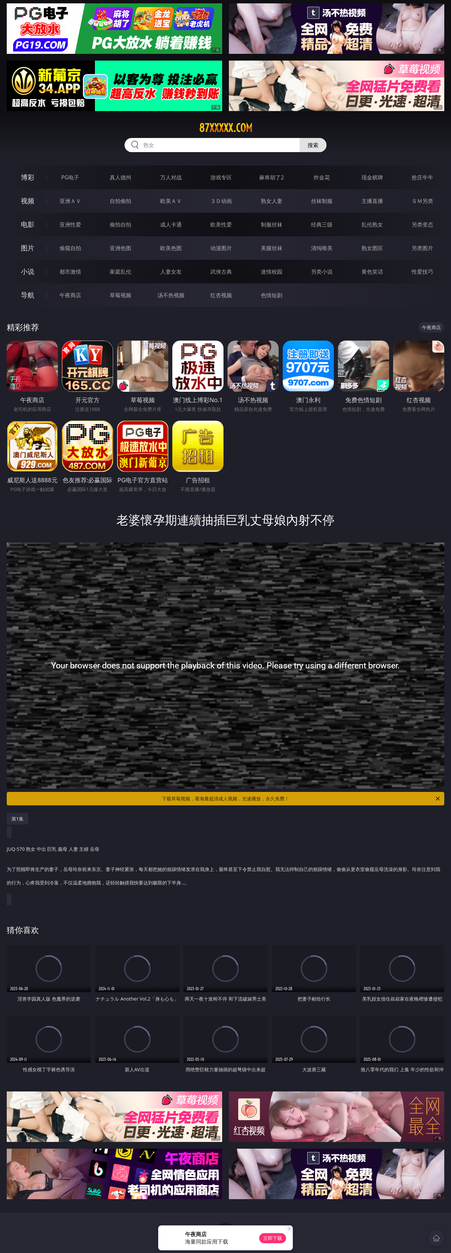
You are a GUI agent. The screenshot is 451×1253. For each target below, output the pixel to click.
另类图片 (422, 248)
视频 (27, 200)
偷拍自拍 (120, 224)
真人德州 (120, 177)
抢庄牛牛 (422, 177)
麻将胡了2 (271, 177)
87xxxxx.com (225, 128)
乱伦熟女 (372, 224)
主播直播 (372, 201)
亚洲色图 (120, 248)
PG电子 (70, 177)
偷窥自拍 (70, 248)
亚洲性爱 (70, 224)
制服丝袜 (271, 224)
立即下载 (272, 1238)
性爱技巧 (422, 271)
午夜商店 (70, 295)
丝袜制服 (322, 201)
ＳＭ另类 (422, 201)
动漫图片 (221, 248)
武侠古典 (221, 271)
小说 (27, 271)
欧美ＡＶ (171, 201)
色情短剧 (271, 295)
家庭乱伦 (120, 271)
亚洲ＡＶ (70, 201)
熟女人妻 (271, 201)
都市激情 (70, 271)
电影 (27, 224)
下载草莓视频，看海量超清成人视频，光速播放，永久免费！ (301, 799)
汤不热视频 (171, 295)
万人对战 (171, 177)
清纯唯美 (322, 248)
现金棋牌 (372, 177)
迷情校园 (271, 271)
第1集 (17, 818)
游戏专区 (221, 177)
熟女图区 (372, 248)
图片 (27, 247)
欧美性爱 (221, 224)
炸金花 (322, 177)
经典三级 (322, 224)
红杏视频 (221, 295)
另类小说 (322, 271)
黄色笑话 (372, 271)
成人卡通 (171, 224)
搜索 (313, 145)
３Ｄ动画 (221, 201)
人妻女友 (171, 271)
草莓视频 (120, 295)
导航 (27, 295)
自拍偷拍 (120, 201)
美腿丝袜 (271, 248)
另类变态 (422, 224)
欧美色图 (171, 248)
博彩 (27, 177)
